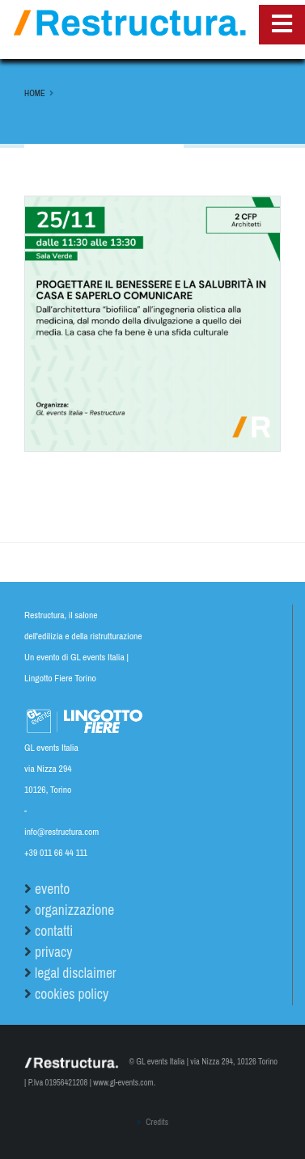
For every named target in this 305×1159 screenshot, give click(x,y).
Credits (156, 1121)
